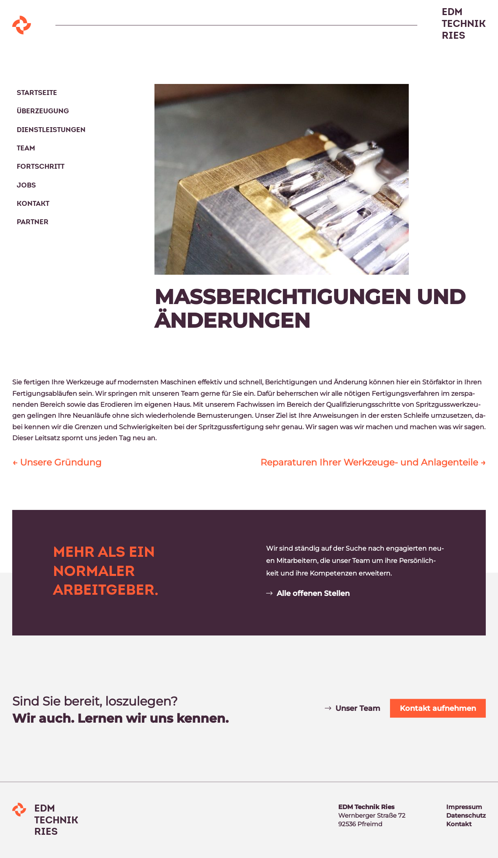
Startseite (37, 92)
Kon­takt (459, 824)
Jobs (26, 185)
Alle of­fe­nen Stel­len (313, 593)
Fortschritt (40, 166)
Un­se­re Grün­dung (56, 462)
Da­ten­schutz (466, 815)
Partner (32, 222)
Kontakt (33, 203)
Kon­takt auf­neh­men (438, 708)
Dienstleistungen (51, 130)
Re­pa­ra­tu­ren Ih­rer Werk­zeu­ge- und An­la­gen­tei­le (373, 462)
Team (26, 148)
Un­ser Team (357, 708)
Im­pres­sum (464, 807)
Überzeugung (43, 111)
